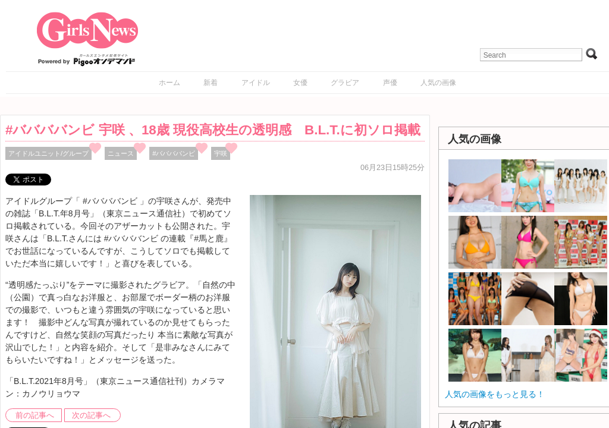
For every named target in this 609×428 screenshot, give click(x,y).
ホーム (169, 82)
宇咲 (220, 153)
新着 (210, 82)
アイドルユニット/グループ (48, 153)
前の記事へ (34, 415)
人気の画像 (438, 82)
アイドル (255, 82)
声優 (390, 82)
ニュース (121, 153)
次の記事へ (91, 415)
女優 (300, 82)
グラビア (345, 82)
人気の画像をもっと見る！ (495, 394)
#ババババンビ (173, 153)
